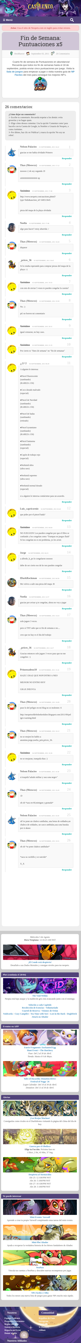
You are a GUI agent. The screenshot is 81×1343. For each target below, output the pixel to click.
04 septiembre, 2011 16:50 (49, 816)
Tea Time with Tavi (39, 988)
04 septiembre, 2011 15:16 (49, 670)
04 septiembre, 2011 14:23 (49, 616)
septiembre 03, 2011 (40, 53)
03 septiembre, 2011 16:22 (49, 147)
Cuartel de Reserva (31, 985)
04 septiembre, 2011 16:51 (49, 841)
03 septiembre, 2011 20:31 (42, 326)
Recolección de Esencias (33, 982)
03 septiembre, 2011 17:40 (42, 191)
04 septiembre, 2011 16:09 (49, 702)
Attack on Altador (40, 991)
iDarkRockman (28, 578)
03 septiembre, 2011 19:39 (49, 301)
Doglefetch (72, 988)
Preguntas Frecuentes (14, 1296)
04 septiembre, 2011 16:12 (49, 731)
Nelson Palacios (28, 146)
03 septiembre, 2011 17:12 (49, 165)
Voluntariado (52, 982)
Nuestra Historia (12, 1302)
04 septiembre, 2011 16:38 (49, 772)
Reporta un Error (12, 1305)
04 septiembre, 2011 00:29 (39, 364)
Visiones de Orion (50, 985)
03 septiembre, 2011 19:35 (42, 283)
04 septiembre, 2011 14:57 (44, 648)
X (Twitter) (44, 1302)
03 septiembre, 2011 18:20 (49, 242)
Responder (67, 158)
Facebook (43, 1299)
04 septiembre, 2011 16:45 (49, 790)
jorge (23, 553)
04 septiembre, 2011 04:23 (38, 553)
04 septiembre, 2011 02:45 (51, 509)
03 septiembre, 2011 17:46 (39, 223)
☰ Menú (7, 20)
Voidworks (8, 988)
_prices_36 (26, 260)
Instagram (43, 1296)
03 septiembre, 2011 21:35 (42, 345)
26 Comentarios (63, 53)
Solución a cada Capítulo (39, 979)
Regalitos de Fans (47, 1293)
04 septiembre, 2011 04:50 (49, 578)
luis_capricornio (29, 508)
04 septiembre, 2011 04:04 (42, 527)
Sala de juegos (14, 71)
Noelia (23, 223)
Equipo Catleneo (12, 1293)
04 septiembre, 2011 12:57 (39, 597)
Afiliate (42, 1305)
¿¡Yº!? (23, 363)
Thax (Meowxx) (28, 165)
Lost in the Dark (57, 988)
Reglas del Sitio (11, 1299)
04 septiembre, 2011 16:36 (42, 753)
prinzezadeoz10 (28, 669)
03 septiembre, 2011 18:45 (44, 260)
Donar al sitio (10, 1308)
